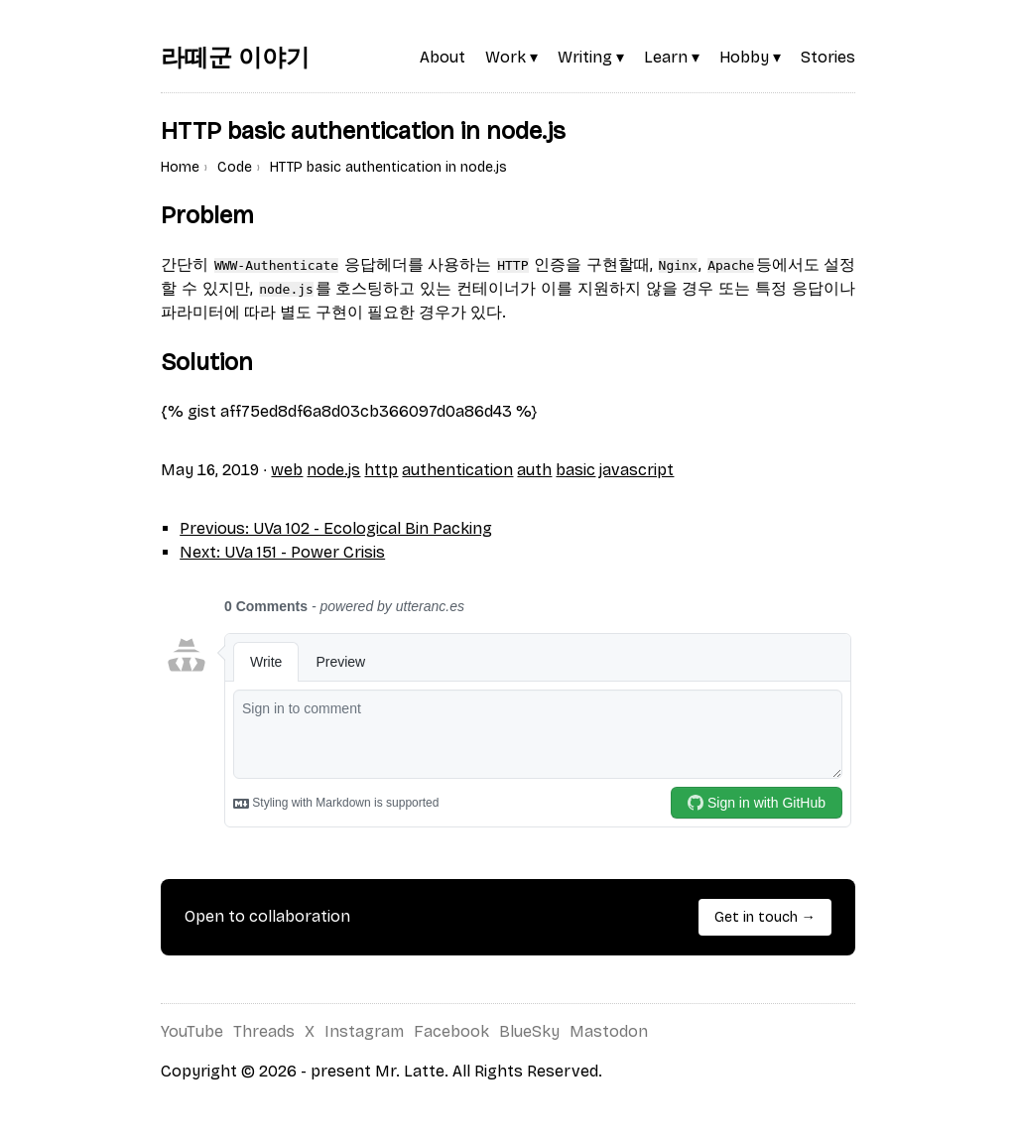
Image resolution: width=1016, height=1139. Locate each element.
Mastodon (609, 1031)
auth (534, 469)
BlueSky (529, 1031)
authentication (457, 469)
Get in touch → (765, 917)
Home (180, 167)
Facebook (451, 1031)
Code (234, 167)
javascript (636, 469)
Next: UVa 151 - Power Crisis (282, 552)
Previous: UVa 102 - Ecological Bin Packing (336, 528)
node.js (333, 469)
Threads (264, 1031)
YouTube (192, 1031)
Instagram (364, 1031)
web (287, 469)
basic (575, 469)
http (381, 469)
